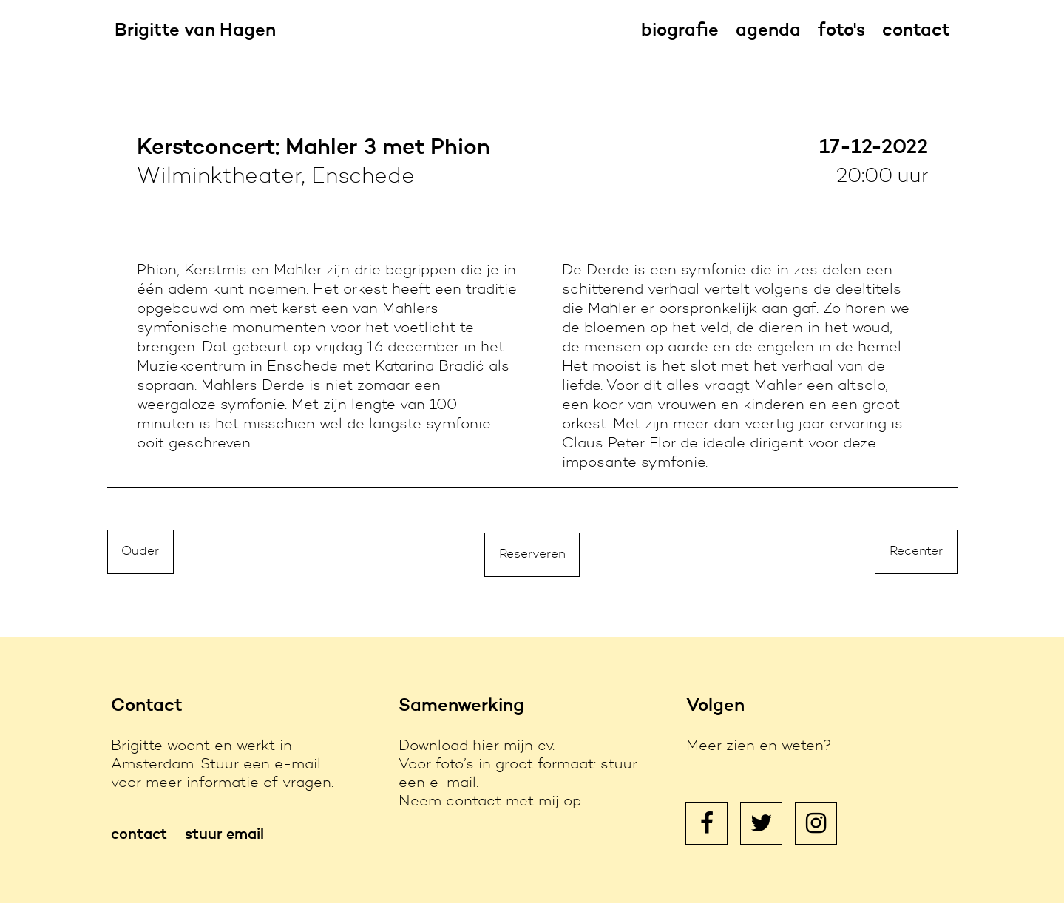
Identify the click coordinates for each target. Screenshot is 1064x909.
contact (916, 31)
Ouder (142, 556)
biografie (680, 31)
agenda (768, 31)
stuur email (224, 841)
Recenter (913, 556)
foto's (841, 31)
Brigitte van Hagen (195, 31)
